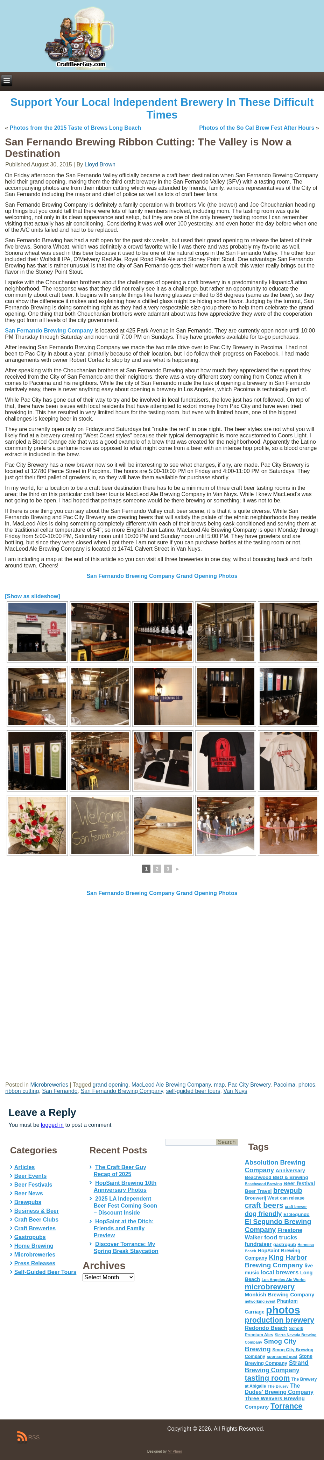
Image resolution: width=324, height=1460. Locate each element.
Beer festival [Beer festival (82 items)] (299, 1183)
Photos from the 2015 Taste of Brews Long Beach (75, 128)
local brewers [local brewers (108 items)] (279, 1272)
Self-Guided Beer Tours (45, 1272)
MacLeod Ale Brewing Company (171, 1085)
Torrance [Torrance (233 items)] (286, 1406)
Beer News (28, 1193)
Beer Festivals (33, 1185)
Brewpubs (27, 1202)
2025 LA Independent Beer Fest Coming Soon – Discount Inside (125, 1206)
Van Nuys (235, 1091)
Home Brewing (34, 1246)
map (219, 1085)
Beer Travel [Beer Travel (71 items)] (258, 1191)
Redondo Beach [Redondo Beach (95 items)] (266, 1328)
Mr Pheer (175, 1451)
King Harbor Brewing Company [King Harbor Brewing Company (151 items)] (276, 1261)
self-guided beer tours (193, 1091)
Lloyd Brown (100, 164)
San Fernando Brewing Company (49, 331)
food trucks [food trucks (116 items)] (280, 1237)
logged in (52, 1125)
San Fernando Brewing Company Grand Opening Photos (161, 576)
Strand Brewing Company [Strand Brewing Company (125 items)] (277, 1366)
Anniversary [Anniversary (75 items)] (290, 1170)
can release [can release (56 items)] (292, 1198)
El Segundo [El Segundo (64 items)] (296, 1214)
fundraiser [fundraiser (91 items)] (258, 1244)
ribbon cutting (22, 1091)
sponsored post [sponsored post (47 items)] (282, 1356)
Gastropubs (30, 1237)
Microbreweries (49, 1085)
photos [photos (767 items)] (283, 1310)
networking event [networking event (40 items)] (260, 1301)
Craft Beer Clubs (36, 1220)
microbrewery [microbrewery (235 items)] (270, 1286)
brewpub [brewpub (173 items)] (287, 1190)
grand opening (110, 1085)
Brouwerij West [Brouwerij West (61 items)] (261, 1198)
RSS (34, 1437)
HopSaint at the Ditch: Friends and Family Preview (124, 1228)
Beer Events (30, 1176)
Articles (24, 1167)
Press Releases (34, 1263)
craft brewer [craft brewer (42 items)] (296, 1206)
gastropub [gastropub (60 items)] (284, 1244)
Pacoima (284, 1085)
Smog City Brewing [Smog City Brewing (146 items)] (270, 1345)
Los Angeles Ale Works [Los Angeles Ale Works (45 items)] (283, 1280)
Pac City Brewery (249, 1085)
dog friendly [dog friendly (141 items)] (263, 1213)
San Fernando (59, 1091)
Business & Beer (36, 1211)
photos (306, 1085)
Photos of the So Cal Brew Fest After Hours (256, 128)
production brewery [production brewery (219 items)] (279, 1320)
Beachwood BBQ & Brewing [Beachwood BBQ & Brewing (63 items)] (276, 1177)
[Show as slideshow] (32, 596)
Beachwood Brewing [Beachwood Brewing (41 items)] (263, 1184)
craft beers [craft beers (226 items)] (264, 1205)
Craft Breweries (35, 1228)
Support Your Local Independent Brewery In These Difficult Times (162, 108)
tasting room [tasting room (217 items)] (267, 1378)
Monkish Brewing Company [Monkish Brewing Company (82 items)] (279, 1294)
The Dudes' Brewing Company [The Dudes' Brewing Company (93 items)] (279, 1389)
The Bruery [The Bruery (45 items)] (278, 1386)
